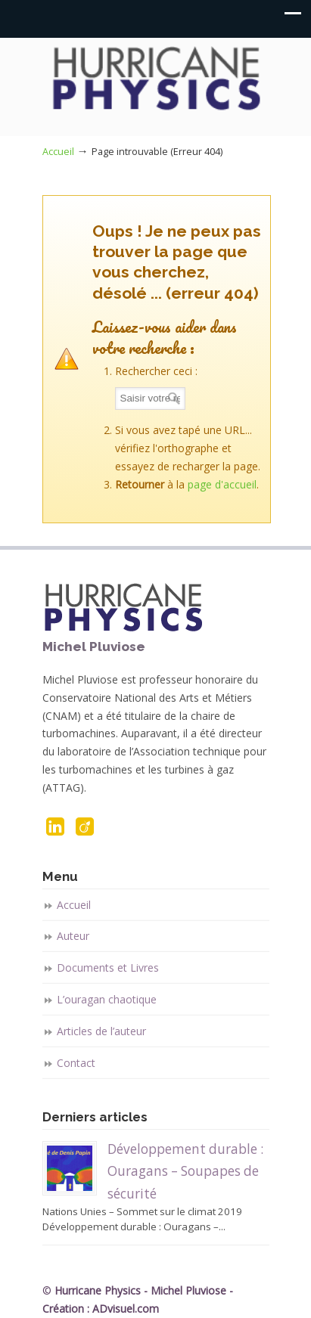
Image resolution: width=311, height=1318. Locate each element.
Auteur (73, 936)
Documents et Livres (108, 967)
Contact (76, 1063)
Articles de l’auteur (101, 1031)
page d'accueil (222, 484)
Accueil (58, 151)
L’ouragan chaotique (107, 999)
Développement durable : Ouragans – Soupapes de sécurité (185, 1171)
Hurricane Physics (155, 80)
